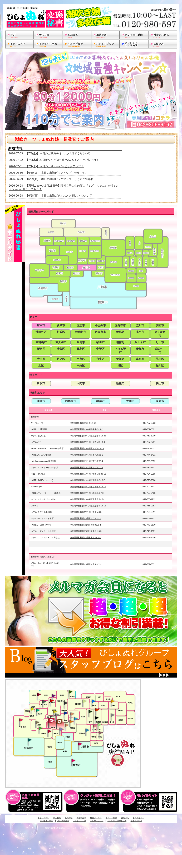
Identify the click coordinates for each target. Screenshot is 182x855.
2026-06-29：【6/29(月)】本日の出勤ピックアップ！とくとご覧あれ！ (52, 179)
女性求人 (125, 818)
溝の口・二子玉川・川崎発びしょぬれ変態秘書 (80, 743)
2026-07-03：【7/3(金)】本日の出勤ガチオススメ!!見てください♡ (50, 153)
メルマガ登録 (63, 821)
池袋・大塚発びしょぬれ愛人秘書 (93, 701)
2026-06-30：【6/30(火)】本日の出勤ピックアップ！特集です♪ (48, 172)
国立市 (81, 325)
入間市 (81, 383)
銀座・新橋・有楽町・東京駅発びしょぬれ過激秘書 (112, 715)
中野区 (100, 348)
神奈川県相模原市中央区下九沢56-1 (86, 455)
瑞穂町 (120, 342)
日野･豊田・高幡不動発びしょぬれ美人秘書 (37, 722)
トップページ (43, 818)
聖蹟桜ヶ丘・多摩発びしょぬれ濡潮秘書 (49, 731)
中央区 (81, 365)
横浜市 (100, 401)
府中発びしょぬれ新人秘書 (52, 720)
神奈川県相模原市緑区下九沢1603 (85, 518)
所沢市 (41, 383)
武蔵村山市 (159, 350)
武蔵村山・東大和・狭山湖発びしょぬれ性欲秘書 (44, 701)
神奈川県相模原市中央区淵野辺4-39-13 (88, 474)
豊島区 (81, 348)
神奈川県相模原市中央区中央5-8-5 (85, 512)
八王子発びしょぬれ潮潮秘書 (21, 720)
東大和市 (60, 342)
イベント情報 (111, 818)
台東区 (100, 359)
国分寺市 (120, 325)
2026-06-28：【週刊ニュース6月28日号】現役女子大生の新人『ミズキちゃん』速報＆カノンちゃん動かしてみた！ (64, 187)
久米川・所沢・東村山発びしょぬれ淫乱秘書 (51, 701)
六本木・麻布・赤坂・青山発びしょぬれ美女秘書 (99, 725)
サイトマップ (136, 821)
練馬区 (120, 332)
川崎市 (41, 401)
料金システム (95, 818)
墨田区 (160, 359)
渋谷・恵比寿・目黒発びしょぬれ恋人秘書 (94, 725)
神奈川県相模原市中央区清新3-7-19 (86, 467)
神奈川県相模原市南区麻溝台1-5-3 (85, 531)
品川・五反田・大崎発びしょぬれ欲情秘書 (100, 732)
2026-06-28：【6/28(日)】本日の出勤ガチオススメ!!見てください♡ (50, 195)
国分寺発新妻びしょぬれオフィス (57, 715)
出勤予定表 (81, 818)
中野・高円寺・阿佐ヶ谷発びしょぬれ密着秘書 (90, 711)
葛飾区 (140, 359)
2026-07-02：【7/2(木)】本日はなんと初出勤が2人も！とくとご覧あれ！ (54, 159)
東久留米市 (159, 334)
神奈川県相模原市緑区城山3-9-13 (85, 564)
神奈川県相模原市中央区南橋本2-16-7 (87, 480)
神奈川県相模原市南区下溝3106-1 (85, 525)
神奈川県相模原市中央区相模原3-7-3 (87, 493)
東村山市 (41, 342)
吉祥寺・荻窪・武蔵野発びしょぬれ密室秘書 (72, 714)
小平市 (140, 332)
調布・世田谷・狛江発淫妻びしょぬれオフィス (66, 725)
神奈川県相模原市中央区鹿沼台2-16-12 (88, 506)
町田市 (160, 342)
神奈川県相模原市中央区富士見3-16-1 (87, 499)
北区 (41, 365)
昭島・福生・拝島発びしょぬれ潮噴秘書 (32, 709)
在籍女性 (68, 818)
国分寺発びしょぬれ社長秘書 (55, 711)
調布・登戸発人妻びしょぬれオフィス (71, 721)
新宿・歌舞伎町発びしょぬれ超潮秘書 (97, 709)
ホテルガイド (138, 818)
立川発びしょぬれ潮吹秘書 (38, 710)
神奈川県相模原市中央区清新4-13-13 (87, 448)
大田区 (41, 359)
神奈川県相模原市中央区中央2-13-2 (86, 429)
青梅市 (140, 348)
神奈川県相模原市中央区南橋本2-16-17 (88, 486)
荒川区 (120, 359)
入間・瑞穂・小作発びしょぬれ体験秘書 (39, 694)
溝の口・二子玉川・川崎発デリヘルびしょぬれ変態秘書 (91, 17)
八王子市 (140, 342)
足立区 (61, 359)
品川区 (160, 365)
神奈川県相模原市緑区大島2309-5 (85, 537)
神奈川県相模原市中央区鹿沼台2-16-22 (88, 436)
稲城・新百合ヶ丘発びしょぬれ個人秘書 (61, 729)
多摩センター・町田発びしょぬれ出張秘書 (40, 728)
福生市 (100, 342)
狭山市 (160, 383)
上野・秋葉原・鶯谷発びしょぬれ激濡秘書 (112, 701)
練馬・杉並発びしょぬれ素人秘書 (84, 701)
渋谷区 (61, 348)
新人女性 (57, 818)
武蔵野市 (80, 332)
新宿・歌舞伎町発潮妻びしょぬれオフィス (96, 718)
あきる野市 (120, 350)
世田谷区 (41, 332)
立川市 (140, 325)
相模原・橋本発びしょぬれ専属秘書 (29, 740)
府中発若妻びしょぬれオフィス (60, 721)
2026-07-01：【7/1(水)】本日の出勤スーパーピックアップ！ (46, 166)
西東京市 (100, 332)
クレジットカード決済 (116, 821)
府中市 (41, 325)
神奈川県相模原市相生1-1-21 (83, 423)
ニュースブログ (96, 821)
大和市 (130, 401)
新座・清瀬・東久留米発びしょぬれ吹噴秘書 (70, 691)
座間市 (160, 401)
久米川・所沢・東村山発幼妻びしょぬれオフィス (53, 695)
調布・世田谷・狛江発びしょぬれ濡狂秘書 (87, 730)
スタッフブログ (79, 821)
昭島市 (81, 342)
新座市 (120, 383)
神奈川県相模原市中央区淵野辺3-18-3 (87, 442)
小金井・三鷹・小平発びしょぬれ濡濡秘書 (65, 713)
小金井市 (100, 325)
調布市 (160, 325)
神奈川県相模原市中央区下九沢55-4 (86, 461)
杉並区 (61, 332)
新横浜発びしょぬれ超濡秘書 (73, 760)
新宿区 (41, 348)
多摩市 (61, 325)
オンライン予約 (46, 821)
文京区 (81, 359)
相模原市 (70, 401)
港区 (120, 365)
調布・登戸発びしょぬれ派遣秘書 (75, 719)
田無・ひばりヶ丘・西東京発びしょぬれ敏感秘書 (65, 703)
